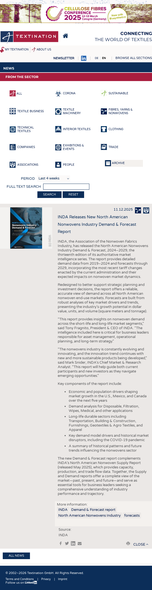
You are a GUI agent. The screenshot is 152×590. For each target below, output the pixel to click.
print (128, 543)
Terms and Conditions (19, 579)
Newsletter (63, 58)
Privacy (46, 579)
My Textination (17, 49)
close (139, 544)
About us (44, 49)
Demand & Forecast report (93, 510)
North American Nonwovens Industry (89, 515)
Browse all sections (133, 58)
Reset (73, 194)
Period (28, 178)
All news (16, 555)
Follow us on (21, 582)
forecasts (132, 515)
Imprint (62, 579)
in (73, 543)
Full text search (24, 186)
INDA (63, 510)
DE (96, 58)
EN (104, 58)
